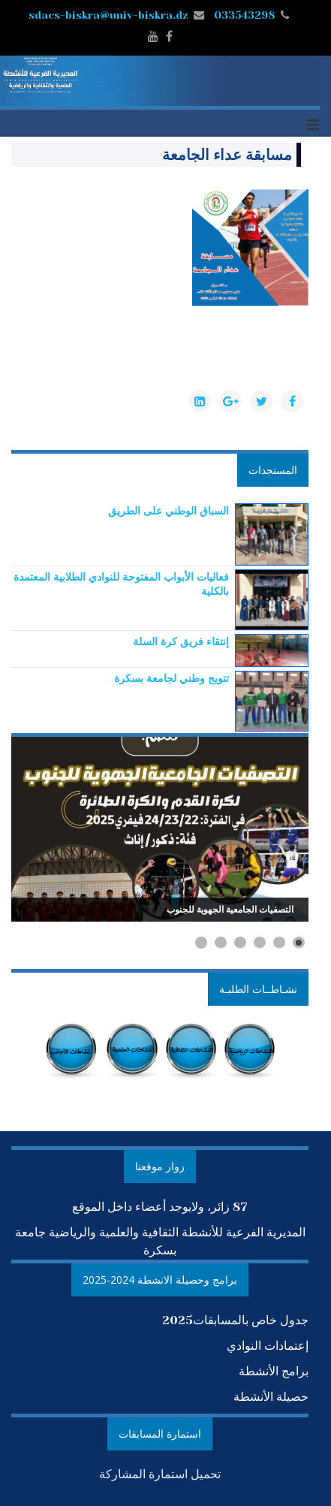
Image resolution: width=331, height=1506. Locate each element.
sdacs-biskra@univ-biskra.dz (108, 15)
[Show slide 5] (221, 943)
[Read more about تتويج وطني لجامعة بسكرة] (171, 678)
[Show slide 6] (201, 943)
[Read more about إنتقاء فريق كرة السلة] (181, 641)
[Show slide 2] (279, 943)
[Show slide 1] (299, 943)
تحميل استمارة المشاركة (160, 1474)
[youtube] (153, 36)
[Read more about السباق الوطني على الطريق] (168, 510)
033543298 (244, 15)
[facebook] (169, 36)
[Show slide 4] (240, 943)
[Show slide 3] (260, 943)
